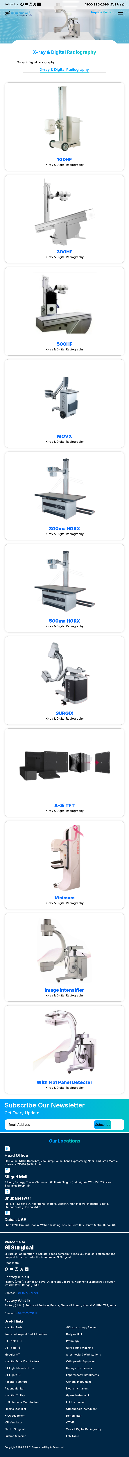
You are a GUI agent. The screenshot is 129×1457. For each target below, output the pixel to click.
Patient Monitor (14, 1388)
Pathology (72, 1341)
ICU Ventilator (13, 1422)
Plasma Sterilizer (15, 1408)
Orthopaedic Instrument (81, 1408)
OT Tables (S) (13, 1341)
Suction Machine (15, 1436)
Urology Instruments (79, 1368)
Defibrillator (73, 1415)
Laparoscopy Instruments (82, 1374)
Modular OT (12, 1354)
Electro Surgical (15, 1429)
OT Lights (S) (13, 1374)
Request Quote (101, 12)
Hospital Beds (13, 1327)
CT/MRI (70, 1422)
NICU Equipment (15, 1415)
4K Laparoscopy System (81, 1327)
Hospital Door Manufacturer (22, 1361)
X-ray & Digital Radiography (84, 1429)
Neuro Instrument (77, 1388)
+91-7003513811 (26, 1313)
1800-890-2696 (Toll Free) (104, 4)
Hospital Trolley (15, 1395)
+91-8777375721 (27, 1292)
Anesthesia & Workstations (83, 1354)
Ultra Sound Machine (79, 1347)
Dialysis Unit (74, 1334)
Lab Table (72, 1436)
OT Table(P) (12, 1347)
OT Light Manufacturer (19, 1368)
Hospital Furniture (16, 1381)
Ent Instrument (75, 1402)
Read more (12, 1263)
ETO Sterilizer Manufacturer (22, 1402)
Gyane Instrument (77, 1395)
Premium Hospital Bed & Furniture (26, 1334)
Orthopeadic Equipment (81, 1361)
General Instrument (78, 1381)
